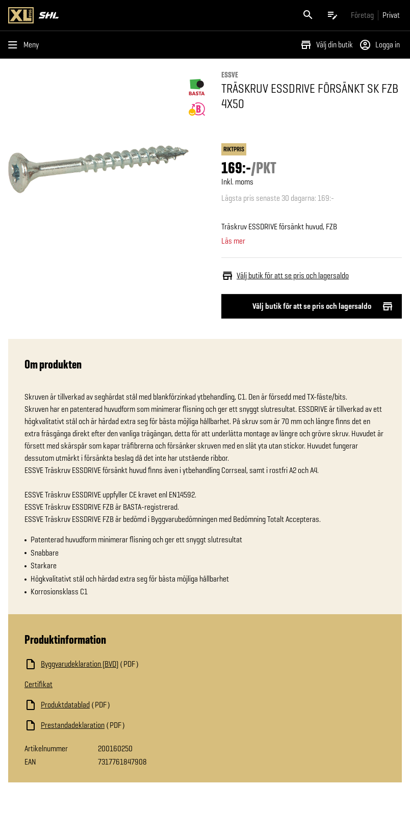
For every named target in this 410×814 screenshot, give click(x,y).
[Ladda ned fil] (126, 664)
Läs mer (233, 241)
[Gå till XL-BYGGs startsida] (104, 15)
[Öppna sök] (308, 15)
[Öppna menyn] (25, 45)
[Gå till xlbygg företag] (362, 15)
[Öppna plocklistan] (332, 15)
